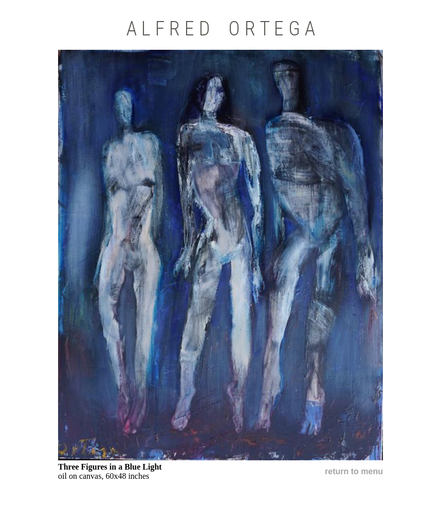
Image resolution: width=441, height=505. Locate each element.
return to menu (354, 471)
